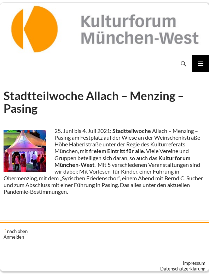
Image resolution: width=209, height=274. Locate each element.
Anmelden (14, 237)
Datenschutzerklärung (182, 269)
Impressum (194, 263)
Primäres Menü (200, 63)
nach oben (17, 231)
